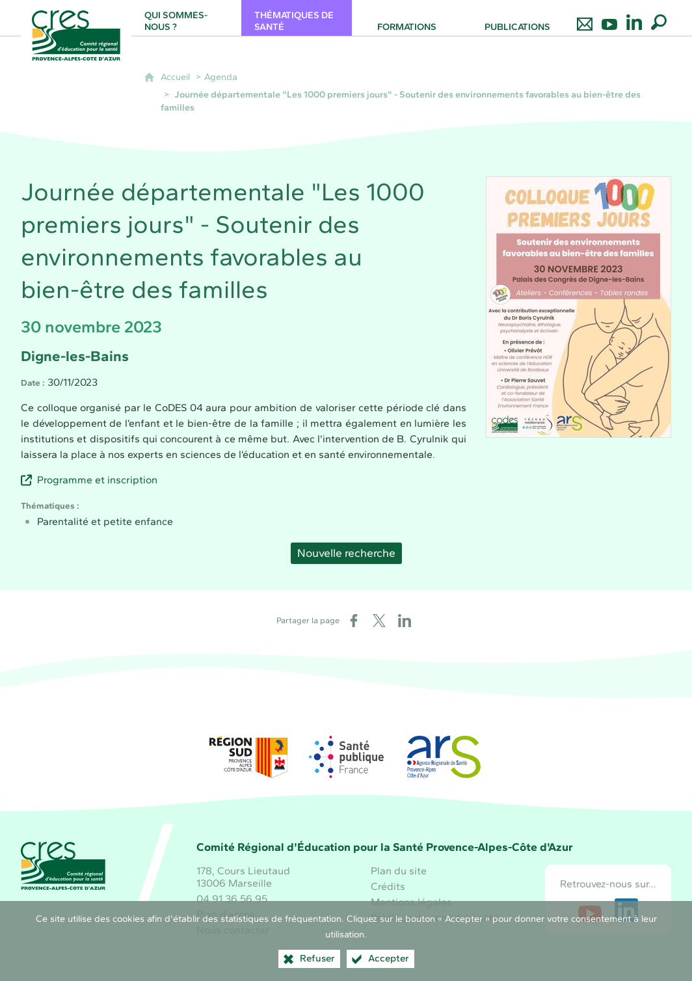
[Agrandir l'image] (578, 306)
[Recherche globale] (658, 18)
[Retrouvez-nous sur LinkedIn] (634, 18)
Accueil (175, 77)
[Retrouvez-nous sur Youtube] (609, 18)
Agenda (220, 77)
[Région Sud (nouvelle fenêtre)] (248, 757)
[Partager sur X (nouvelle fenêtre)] (379, 621)
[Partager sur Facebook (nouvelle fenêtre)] (354, 621)
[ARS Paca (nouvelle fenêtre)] (444, 757)
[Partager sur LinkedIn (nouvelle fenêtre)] (404, 621)
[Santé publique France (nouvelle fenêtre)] (346, 757)
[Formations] (407, 18)
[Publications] (517, 18)
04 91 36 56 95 (231, 899)
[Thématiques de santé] (296, 18)
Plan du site (399, 871)
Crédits (388, 886)
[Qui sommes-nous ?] (186, 18)
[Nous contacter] (584, 18)
